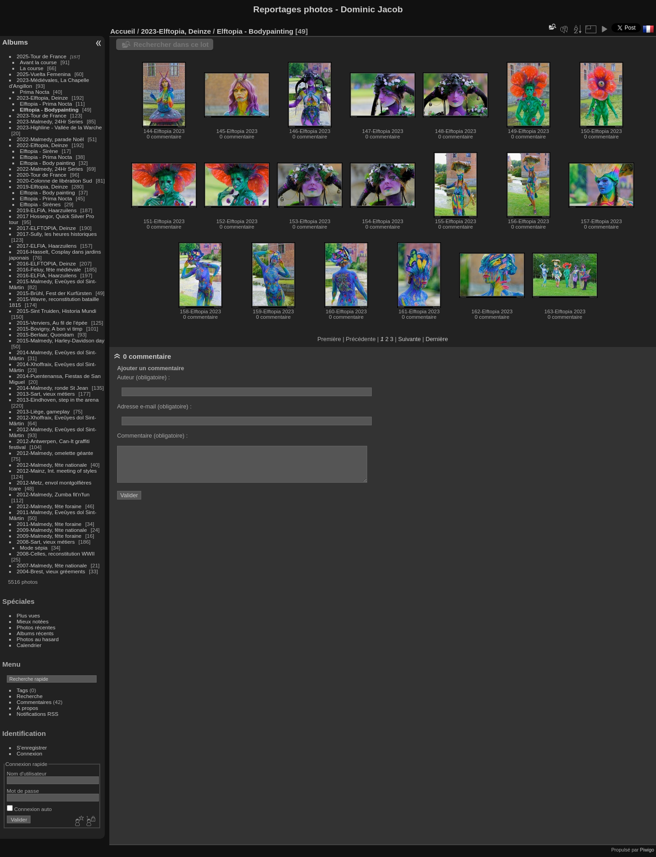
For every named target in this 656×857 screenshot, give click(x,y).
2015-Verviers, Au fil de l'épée (52, 323)
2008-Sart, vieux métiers (46, 542)
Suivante (409, 339)
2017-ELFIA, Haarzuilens (47, 246)
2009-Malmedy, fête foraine (49, 536)
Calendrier (29, 645)
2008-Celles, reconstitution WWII (56, 553)
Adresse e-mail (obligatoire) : (154, 406)
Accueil (122, 31)
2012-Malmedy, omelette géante (55, 453)
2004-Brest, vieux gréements (51, 571)
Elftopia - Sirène (39, 151)
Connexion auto (29, 809)
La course (32, 68)
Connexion (29, 753)
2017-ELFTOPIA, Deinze (46, 228)
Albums (15, 42)
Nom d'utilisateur (26, 773)
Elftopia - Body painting (47, 163)
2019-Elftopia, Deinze (42, 186)
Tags (22, 690)
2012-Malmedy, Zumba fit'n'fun (53, 494)
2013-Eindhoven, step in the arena (58, 400)
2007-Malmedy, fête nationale (52, 565)
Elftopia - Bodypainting (49, 109)
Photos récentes (36, 627)
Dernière (436, 339)
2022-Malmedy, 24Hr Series (50, 169)
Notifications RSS (38, 714)
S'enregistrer (32, 747)
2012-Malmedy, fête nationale (52, 465)
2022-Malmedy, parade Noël (50, 139)
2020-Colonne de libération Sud (54, 181)
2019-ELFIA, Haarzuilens (47, 210)
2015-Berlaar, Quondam (45, 334)
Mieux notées (33, 621)
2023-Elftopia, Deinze (42, 98)
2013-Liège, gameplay (43, 411)
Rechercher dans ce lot (171, 44)
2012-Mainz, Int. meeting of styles (57, 471)
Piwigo (647, 849)
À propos (27, 708)
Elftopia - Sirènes (40, 204)
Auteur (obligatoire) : (143, 377)
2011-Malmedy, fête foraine (49, 524)
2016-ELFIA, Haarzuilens (47, 275)
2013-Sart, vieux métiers (47, 394)
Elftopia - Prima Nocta (46, 104)
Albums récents (35, 633)
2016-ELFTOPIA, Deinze (46, 263)
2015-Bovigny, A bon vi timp (49, 329)
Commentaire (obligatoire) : (152, 435)
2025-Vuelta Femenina (44, 74)
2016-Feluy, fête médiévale (49, 269)
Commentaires (34, 702)
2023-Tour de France (42, 115)
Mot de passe (23, 791)
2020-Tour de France (42, 175)
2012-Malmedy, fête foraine (49, 506)
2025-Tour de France (42, 56)
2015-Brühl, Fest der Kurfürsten (54, 293)
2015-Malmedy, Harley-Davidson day (61, 340)
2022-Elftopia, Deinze (42, 145)
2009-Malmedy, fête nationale (52, 530)
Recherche (30, 696)
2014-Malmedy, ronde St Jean (52, 388)
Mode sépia (34, 548)
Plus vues (28, 615)
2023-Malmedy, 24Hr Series (50, 121)
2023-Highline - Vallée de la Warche (59, 127)
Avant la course (38, 62)
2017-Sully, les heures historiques (57, 234)
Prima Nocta (35, 92)
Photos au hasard (38, 639)
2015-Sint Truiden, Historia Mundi (57, 311)
